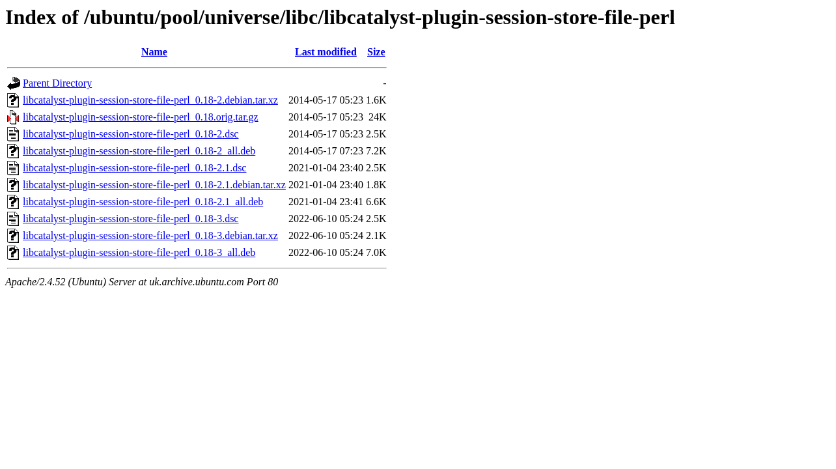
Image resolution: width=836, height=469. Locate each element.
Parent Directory (57, 83)
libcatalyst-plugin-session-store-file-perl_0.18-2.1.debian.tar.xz (154, 184)
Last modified (326, 51)
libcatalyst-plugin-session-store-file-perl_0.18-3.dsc (130, 218)
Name (154, 51)
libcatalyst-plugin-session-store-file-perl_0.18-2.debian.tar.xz (150, 100)
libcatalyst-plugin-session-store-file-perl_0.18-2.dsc (130, 133)
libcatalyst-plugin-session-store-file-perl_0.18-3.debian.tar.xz (150, 235)
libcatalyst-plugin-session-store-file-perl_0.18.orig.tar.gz (140, 116)
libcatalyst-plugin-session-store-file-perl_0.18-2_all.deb (139, 150)
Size (376, 51)
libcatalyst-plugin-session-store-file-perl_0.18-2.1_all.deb (143, 201)
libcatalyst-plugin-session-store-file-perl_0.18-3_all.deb (139, 252)
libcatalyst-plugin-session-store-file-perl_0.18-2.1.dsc (134, 167)
